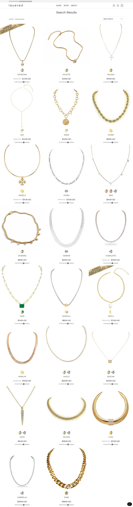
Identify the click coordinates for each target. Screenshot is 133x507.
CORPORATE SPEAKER (25, 1)
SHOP (11, 19)
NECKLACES (19, 19)
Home (58, 6)
